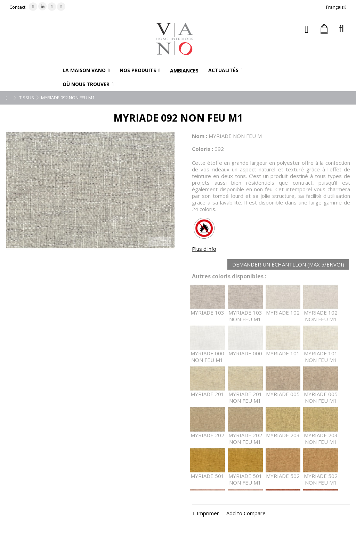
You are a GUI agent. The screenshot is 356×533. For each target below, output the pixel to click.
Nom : (199, 135)
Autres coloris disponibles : (229, 276)
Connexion (307, 29)
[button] (86, 70)
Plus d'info (204, 248)
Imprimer (207, 513)
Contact (17, 7)
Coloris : (202, 148)
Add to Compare (246, 513)
